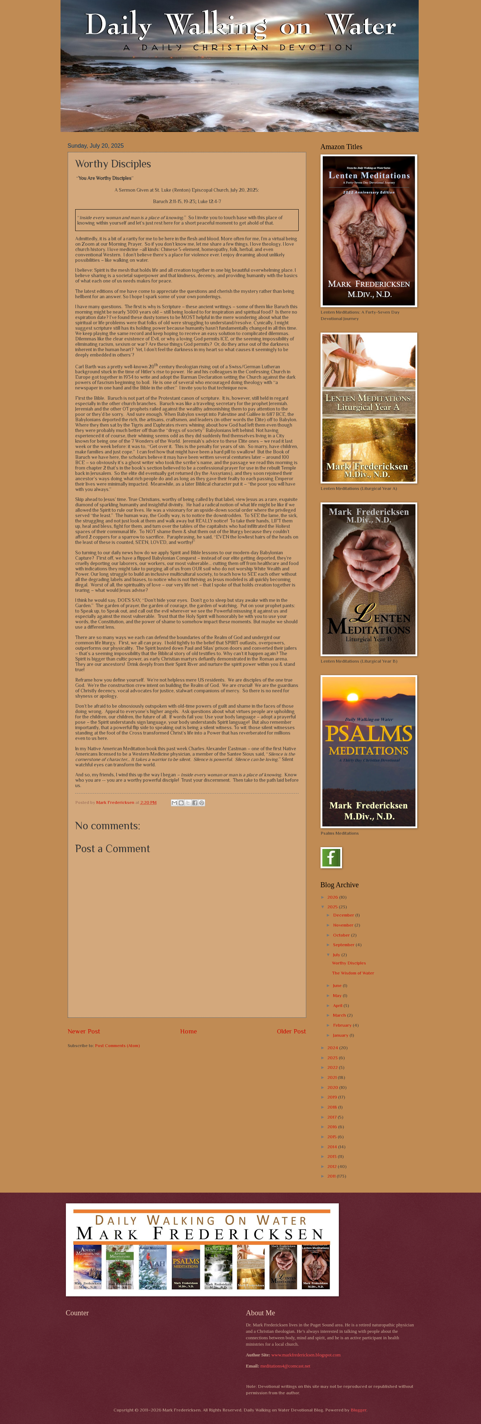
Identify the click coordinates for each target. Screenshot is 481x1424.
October (342, 935)
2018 (332, 1107)
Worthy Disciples (349, 963)
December (344, 915)
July (337, 954)
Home (188, 1031)
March (340, 1015)
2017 (332, 1117)
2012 (332, 1166)
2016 (332, 1126)
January (341, 1035)
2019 (332, 1097)
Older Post (291, 1031)
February (343, 1025)
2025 (333, 906)
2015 (332, 1136)
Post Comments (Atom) (117, 1045)
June (338, 985)
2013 (332, 1156)
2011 (332, 1176)
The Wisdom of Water (353, 973)
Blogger (358, 1410)
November (344, 925)
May (338, 995)
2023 (333, 1057)
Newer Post (84, 1031)
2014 (332, 1146)
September (344, 944)
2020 (333, 1087)
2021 (332, 1077)
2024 (333, 1047)
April (338, 1005)
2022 (333, 1067)
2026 (333, 897)
